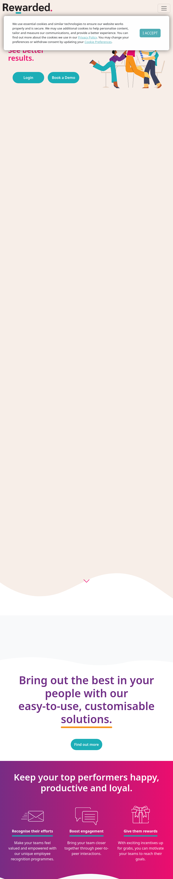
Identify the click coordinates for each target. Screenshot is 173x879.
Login (28, 77)
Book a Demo (63, 77)
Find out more (86, 744)
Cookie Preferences (98, 42)
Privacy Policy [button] (87, 37)
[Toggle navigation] (164, 8)
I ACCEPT (150, 33)
